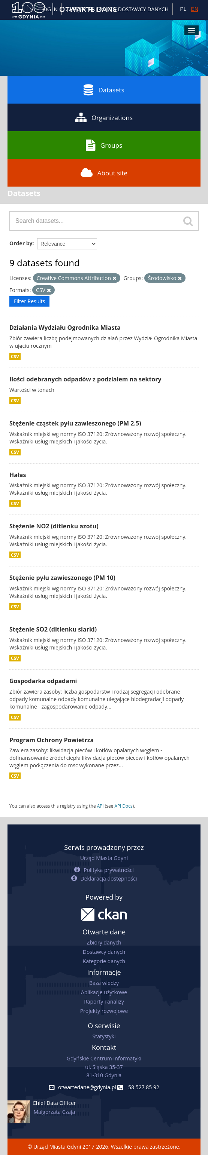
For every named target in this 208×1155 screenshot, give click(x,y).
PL (183, 9)
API (100, 806)
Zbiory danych (104, 942)
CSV (15, 356)
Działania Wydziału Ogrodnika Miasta (65, 327)
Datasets (104, 89)
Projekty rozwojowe (104, 1010)
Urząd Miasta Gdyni (104, 857)
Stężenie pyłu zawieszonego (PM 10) (62, 578)
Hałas (17, 475)
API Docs (123, 806)
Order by (20, 243)
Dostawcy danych (104, 951)
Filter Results (29, 301)
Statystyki (103, 1036)
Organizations (104, 117)
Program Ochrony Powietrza (51, 740)
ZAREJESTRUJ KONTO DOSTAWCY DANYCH (117, 9)
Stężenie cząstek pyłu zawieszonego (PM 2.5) (75, 423)
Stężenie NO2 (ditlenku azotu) (54, 526)
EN (194, 9)
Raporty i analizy (104, 1001)
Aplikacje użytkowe (104, 992)
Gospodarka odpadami (43, 681)
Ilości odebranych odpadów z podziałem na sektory (85, 379)
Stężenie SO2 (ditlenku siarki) (53, 629)
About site (104, 172)
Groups (104, 145)
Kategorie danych (104, 961)
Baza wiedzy (104, 982)
